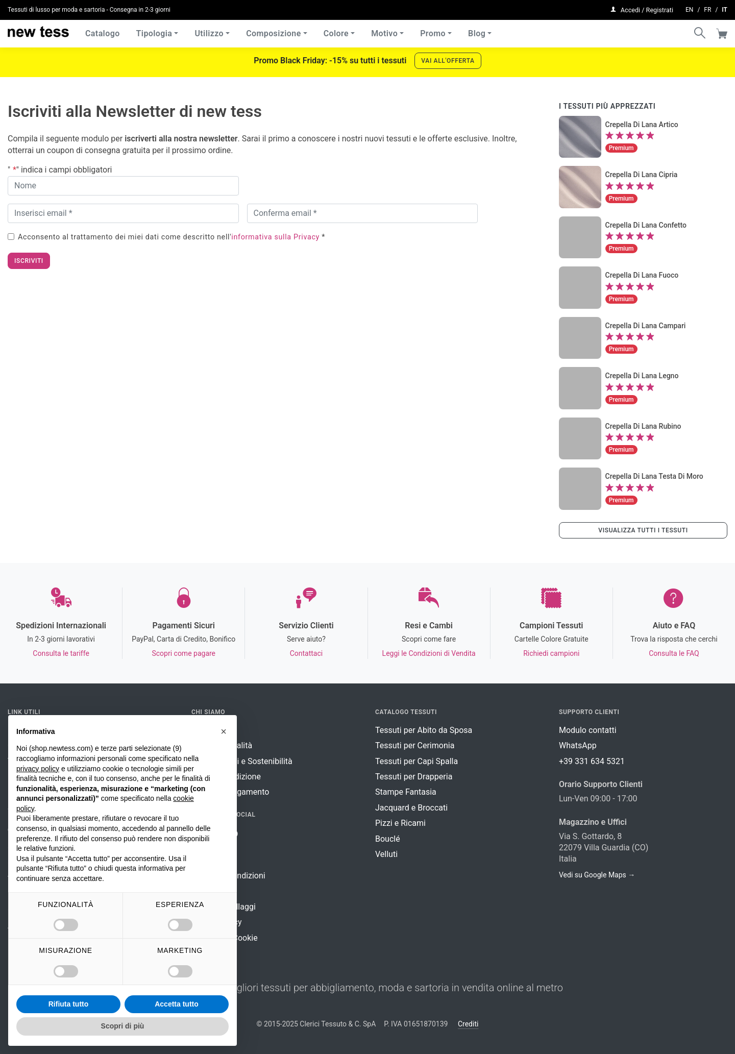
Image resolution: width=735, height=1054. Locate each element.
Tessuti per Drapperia (413, 776)
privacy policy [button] (37, 769)
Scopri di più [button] (122, 1026)
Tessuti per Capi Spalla (416, 761)
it (724, 8)
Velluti (386, 854)
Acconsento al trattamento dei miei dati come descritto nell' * (171, 237)
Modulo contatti (588, 730)
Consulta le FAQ (674, 653)
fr (707, 8)
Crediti (468, 1024)
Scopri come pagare (183, 653)
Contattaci (306, 653)
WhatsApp (578, 745)
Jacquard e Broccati (411, 808)
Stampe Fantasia (405, 792)
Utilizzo (209, 30)
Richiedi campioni (551, 653)
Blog (476, 30)
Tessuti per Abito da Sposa (423, 730)
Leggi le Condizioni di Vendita (429, 653)
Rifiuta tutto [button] (68, 1004)
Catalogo (102, 30)
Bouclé (387, 839)
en (689, 8)
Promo (433, 30)
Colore (336, 30)
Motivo (384, 30)
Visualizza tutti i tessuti (643, 530)
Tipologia (154, 30)
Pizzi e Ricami (400, 823)
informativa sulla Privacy (275, 237)
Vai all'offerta (447, 60)
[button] (223, 731)
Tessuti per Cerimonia (414, 745)
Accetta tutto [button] (177, 1004)
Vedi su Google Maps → (597, 875)
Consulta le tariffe (61, 653)
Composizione (273, 30)
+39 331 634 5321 (592, 761)
